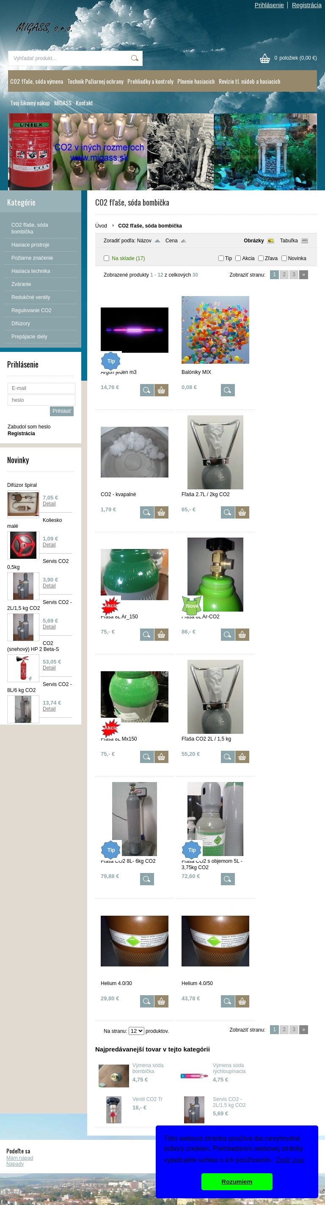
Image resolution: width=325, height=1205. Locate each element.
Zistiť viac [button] (290, 1160)
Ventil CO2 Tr (147, 1099)
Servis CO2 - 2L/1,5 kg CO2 (39, 605)
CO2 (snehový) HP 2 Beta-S (33, 646)
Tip (228, 258)
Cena (171, 241)
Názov (144, 241)
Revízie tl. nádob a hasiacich (249, 81)
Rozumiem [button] (237, 1181)
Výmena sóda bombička (147, 1068)
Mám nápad (19, 1158)
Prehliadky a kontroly (150, 81)
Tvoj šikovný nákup (30, 102)
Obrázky (254, 241)
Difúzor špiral (22, 485)
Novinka (297, 258)
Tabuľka (289, 241)
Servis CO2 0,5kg (38, 564)
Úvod (101, 226)
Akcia (248, 258)
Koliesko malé (34, 523)
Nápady (15, 1164)
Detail (49, 504)
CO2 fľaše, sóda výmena (36, 81)
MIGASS (63, 102)
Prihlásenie (269, 5)
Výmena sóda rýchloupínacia (229, 1068)
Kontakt (84, 102)
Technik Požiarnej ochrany (95, 81)
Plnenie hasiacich (196, 81)
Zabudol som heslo (29, 427)
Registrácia (307, 5)
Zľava (271, 258)
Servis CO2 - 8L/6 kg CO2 (39, 687)
